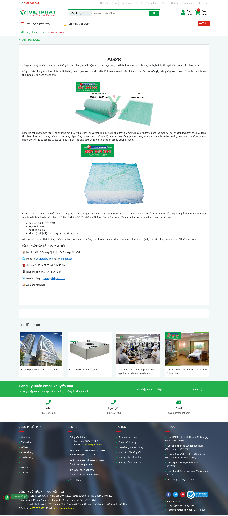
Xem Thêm (76, 480)
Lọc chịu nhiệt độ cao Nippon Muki (184, 447)
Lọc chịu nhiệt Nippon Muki (186, 473)
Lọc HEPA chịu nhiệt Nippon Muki (187, 439)
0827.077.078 (114, 412)
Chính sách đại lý (127, 442)
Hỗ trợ (164, 3)
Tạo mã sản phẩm (128, 437)
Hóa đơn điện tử (108, 3)
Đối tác (174, 3)
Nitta (183, 479)
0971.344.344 (31, 3)
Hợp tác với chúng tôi (130, 452)
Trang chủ (28, 32)
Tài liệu (24, 472)
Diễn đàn (202, 3)
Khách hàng (27, 452)
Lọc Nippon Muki (181, 464)
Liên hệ (138, 3)
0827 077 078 (37, 508)
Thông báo (151, 3)
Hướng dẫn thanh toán (130, 462)
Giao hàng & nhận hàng (131, 447)
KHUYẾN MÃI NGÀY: (80, 24)
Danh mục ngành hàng (34, 23)
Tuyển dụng (188, 3)
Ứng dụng (126, 3)
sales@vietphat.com (179, 412)
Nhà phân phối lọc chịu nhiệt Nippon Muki (185, 456)
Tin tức (41, 32)
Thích (204, 23)
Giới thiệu (26, 437)
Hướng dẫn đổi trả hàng (131, 457)
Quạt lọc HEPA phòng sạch (83, 369)
